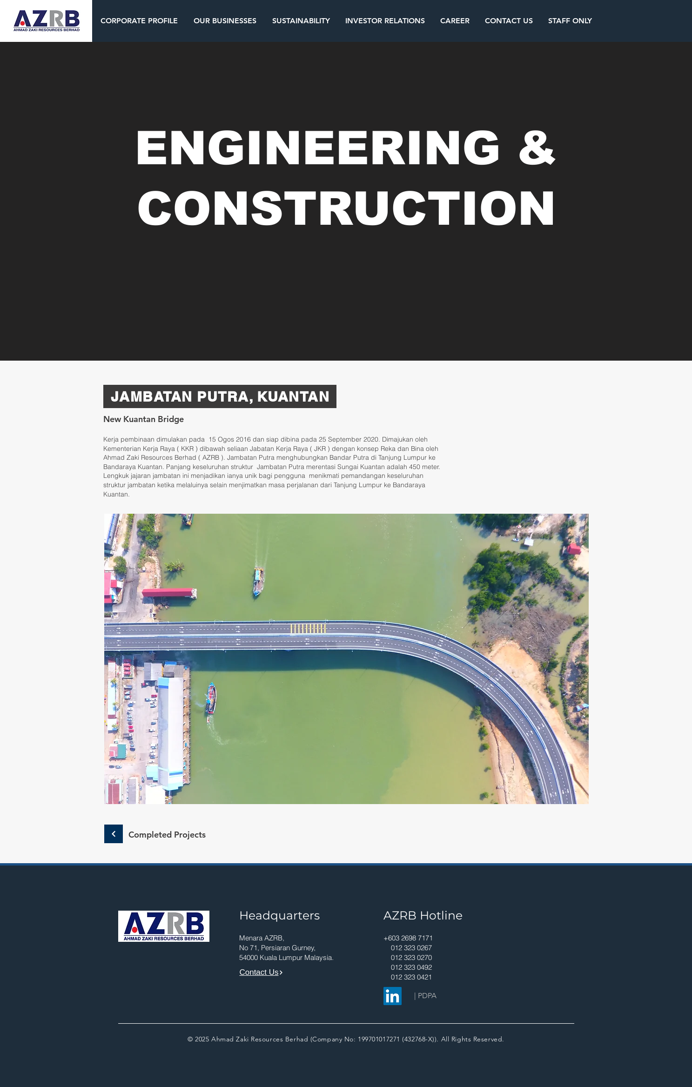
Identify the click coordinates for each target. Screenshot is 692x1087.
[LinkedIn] (392, 996)
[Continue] (113, 834)
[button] (139, 20)
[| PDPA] (425, 995)
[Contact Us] (261, 972)
